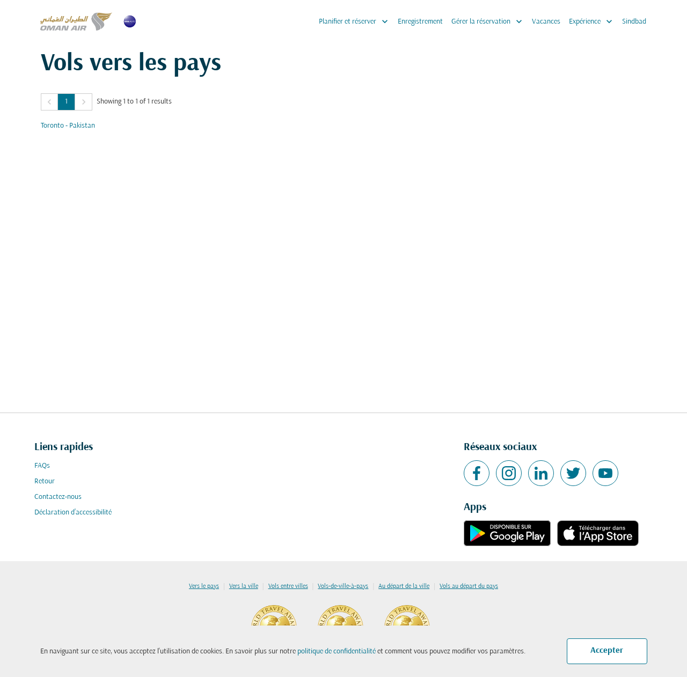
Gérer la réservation (489, 21)
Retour (44, 481)
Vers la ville (243, 586)
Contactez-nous (58, 497)
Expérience (593, 21)
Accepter (606, 650)
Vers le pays (204, 586)
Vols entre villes (288, 586)
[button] (49, 102)
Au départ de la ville (403, 586)
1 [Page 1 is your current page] (66, 102)
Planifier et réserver (356, 21)
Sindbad (634, 22)
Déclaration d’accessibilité (73, 513)
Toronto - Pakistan (68, 126)
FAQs (42, 466)
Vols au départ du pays (469, 586)
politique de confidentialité (336, 651)
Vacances (546, 22)
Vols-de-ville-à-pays (343, 586)
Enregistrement (420, 22)
